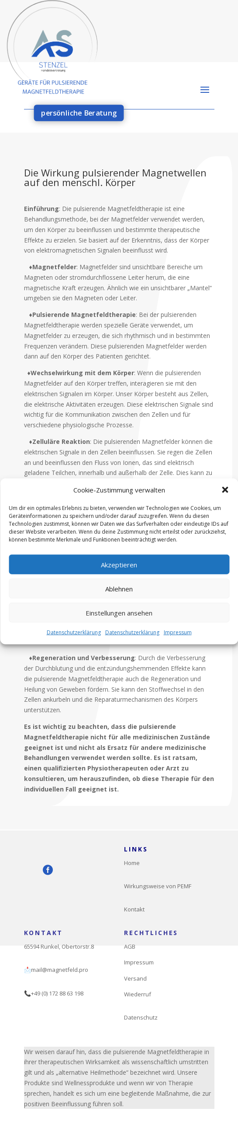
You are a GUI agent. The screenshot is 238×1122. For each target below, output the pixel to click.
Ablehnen (119, 601)
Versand (135, 978)
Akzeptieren (119, 577)
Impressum (178, 645)
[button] (225, 503)
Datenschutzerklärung (74, 645)
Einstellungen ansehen (119, 625)
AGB (129, 946)
